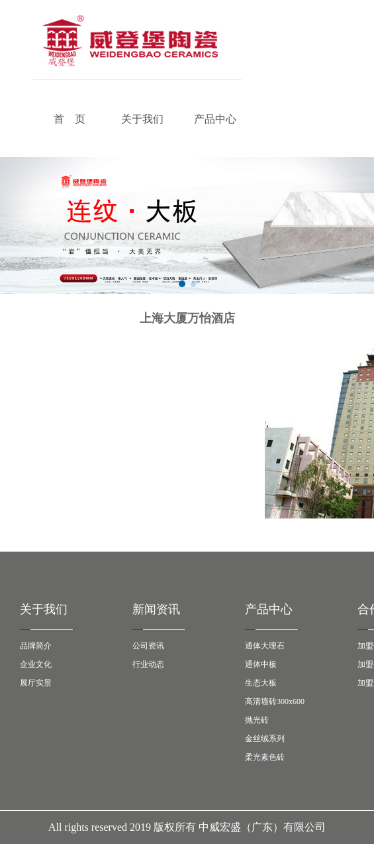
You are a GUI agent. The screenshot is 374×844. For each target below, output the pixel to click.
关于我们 (142, 119)
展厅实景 (36, 683)
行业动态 (148, 664)
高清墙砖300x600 (274, 701)
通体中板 (261, 664)
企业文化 (36, 664)
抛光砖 (257, 720)
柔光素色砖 (265, 757)
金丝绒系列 (265, 738)
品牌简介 (36, 645)
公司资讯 (148, 645)
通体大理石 (265, 645)
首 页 (69, 119)
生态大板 (261, 683)
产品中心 (215, 119)
